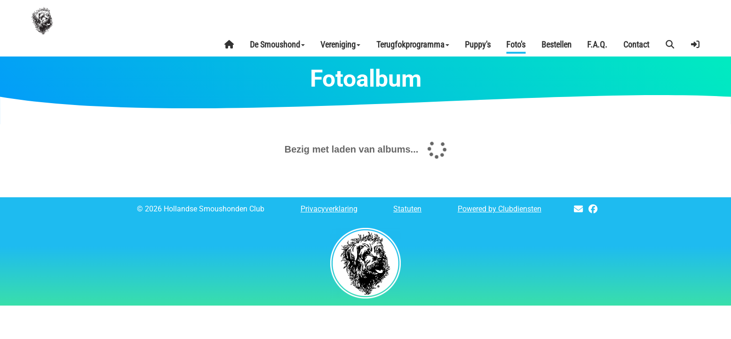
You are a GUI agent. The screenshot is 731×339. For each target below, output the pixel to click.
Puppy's (478, 44)
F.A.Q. (597, 44)
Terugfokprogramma (412, 44)
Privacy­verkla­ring (329, 208)
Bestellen (556, 44)
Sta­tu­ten (407, 208)
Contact (636, 44)
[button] (670, 44)
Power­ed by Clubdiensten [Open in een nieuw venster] (499, 208)
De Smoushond (277, 44)
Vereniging (340, 44)
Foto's (515, 44)
